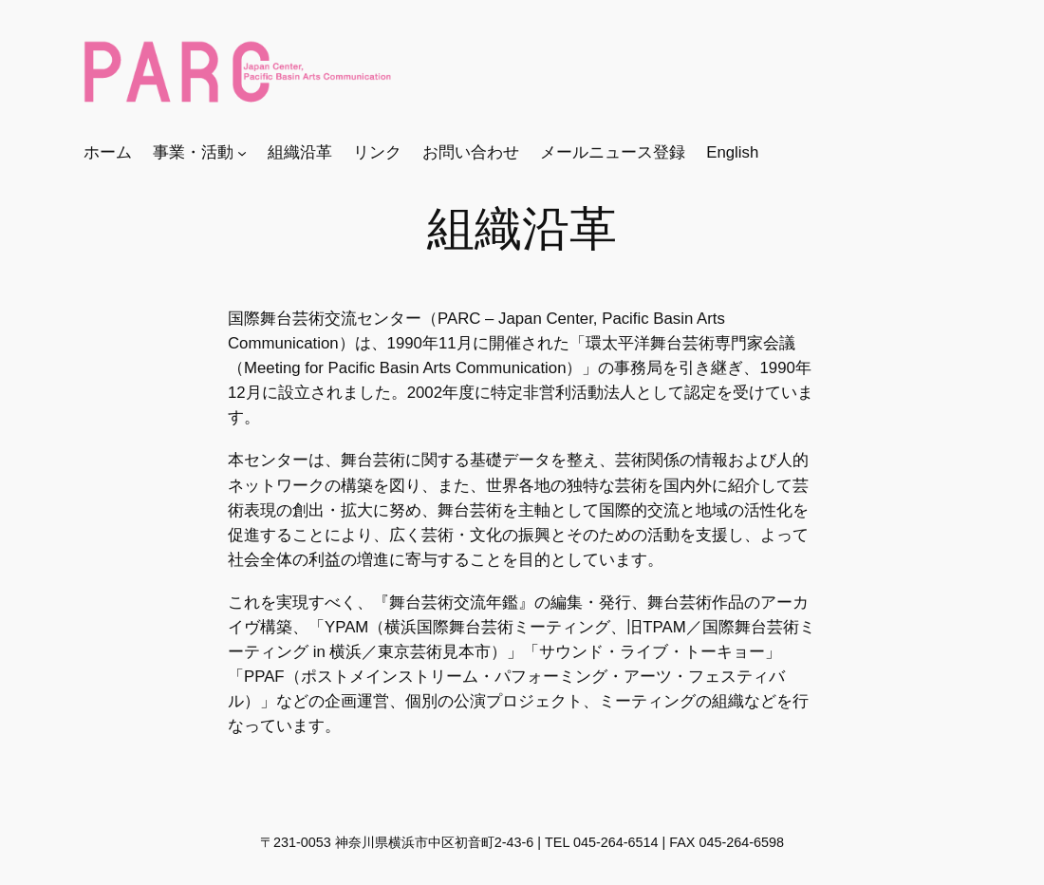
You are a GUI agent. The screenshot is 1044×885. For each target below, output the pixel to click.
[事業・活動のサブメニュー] (242, 153)
